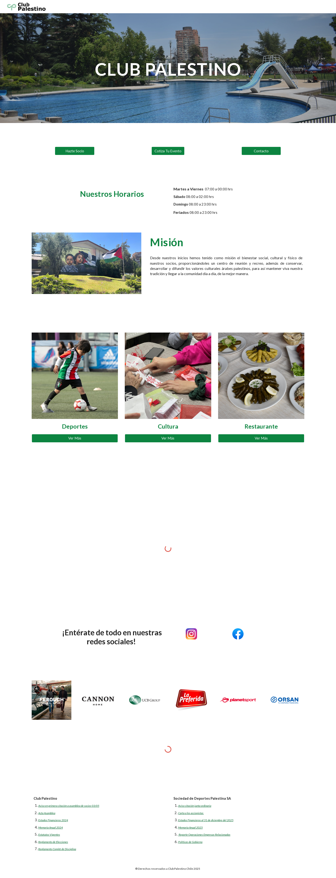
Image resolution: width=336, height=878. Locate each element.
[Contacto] (261, 150)
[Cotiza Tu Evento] (168, 150)
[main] (168, 68)
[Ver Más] (75, 438)
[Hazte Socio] (74, 150)
